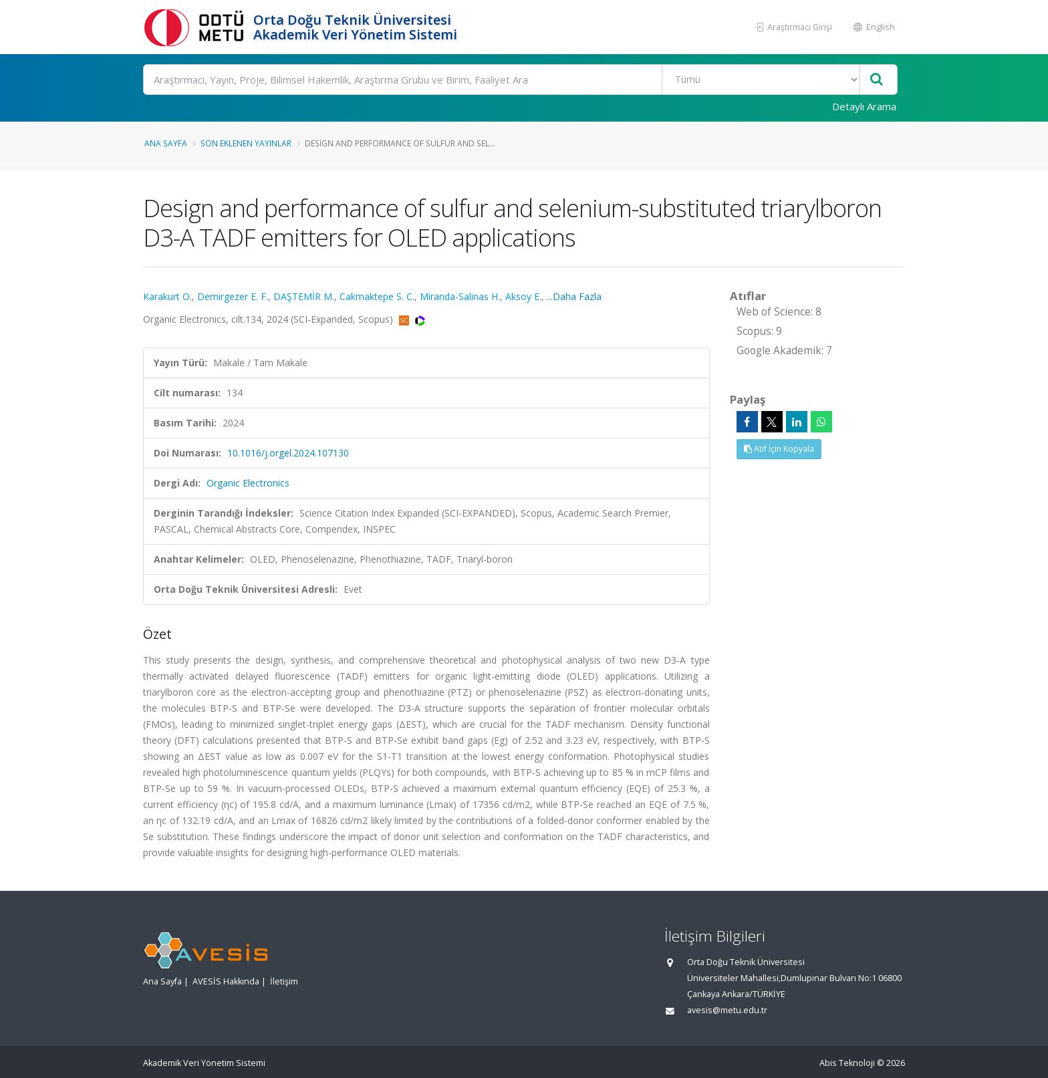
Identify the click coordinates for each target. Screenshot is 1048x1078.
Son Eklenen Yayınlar (246, 143)
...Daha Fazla (574, 296)
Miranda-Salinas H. (460, 296)
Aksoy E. (523, 296)
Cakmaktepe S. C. (377, 296)
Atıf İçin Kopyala (779, 448)
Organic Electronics (248, 483)
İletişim (284, 981)
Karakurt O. (167, 296)
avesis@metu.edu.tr (727, 1010)
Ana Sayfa (165, 143)
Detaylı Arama (864, 106)
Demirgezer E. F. (232, 296)
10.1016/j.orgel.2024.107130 (288, 452)
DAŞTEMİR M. (303, 296)
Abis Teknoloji (847, 1063)
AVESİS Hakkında (225, 981)
